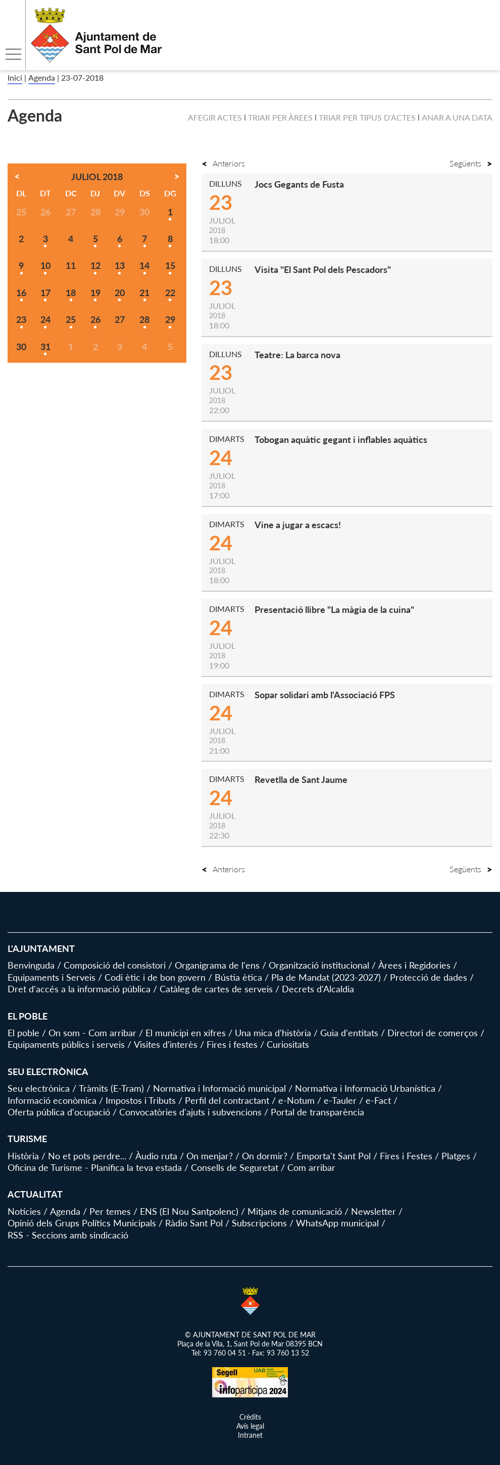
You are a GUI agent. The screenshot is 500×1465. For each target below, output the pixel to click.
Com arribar (311, 1167)
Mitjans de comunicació (294, 1211)
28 (144, 319)
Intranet (250, 1435)
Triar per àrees (280, 117)
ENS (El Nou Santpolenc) (189, 1211)
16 (21, 292)
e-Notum (296, 1100)
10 (45, 265)
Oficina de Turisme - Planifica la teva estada (95, 1167)
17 (45, 292)
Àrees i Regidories (414, 965)
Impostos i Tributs (141, 1100)
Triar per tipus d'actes (367, 117)
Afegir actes (215, 117)
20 (120, 292)
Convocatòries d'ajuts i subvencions (190, 1111)
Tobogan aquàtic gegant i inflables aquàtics (341, 439)
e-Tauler (340, 1100)
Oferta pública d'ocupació (59, 1111)
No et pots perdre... (87, 1155)
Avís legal (250, 1426)
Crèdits (250, 1417)
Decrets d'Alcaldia (318, 988)
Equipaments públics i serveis (66, 1044)
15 (170, 265)
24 (45, 319)
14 (144, 265)
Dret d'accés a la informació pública (79, 988)
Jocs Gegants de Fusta (299, 184)
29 (170, 319)
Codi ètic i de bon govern (155, 977)
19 (95, 292)
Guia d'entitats (349, 1032)
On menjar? (209, 1155)
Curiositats (288, 1044)
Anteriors (223, 163)
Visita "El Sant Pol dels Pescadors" (323, 269)
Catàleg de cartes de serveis (216, 988)
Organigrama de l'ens (217, 965)
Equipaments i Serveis (51, 977)
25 (71, 319)
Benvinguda (31, 965)
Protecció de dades (428, 977)
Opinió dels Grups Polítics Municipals (82, 1222)
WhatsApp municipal (337, 1222)
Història (23, 1155)
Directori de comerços (432, 1032)
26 (95, 319)
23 (21, 319)
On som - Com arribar (92, 1032)
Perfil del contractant (227, 1100)
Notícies (24, 1211)
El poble (23, 1032)
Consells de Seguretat (234, 1167)
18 (71, 292)
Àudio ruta (156, 1155)
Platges (455, 1155)
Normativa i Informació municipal (219, 1088)
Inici (15, 77)
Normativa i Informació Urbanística (365, 1088)
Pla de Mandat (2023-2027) (326, 977)
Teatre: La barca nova (297, 354)
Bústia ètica (238, 977)
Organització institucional (319, 965)
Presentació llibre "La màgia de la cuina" (334, 609)
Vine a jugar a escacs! (298, 524)
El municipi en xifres (185, 1032)
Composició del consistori (115, 965)
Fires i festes (232, 1044)
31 (45, 346)
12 (95, 265)
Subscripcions (259, 1222)
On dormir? (264, 1155)
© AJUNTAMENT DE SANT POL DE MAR (250, 1334)
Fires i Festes (406, 1155)
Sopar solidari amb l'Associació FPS (325, 694)
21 (144, 292)
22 (170, 292)
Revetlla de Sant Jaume (301, 779)
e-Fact (378, 1100)
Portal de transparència (317, 1111)
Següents (470, 163)
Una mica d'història (273, 1032)
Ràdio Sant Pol (194, 1222)
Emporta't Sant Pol (333, 1155)
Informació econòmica (52, 1100)
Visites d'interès (165, 1044)
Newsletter (373, 1211)
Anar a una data (457, 117)
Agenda (41, 77)
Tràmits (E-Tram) (111, 1088)
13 (120, 265)
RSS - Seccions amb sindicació (68, 1235)
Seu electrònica (39, 1088)
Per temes (110, 1211)
